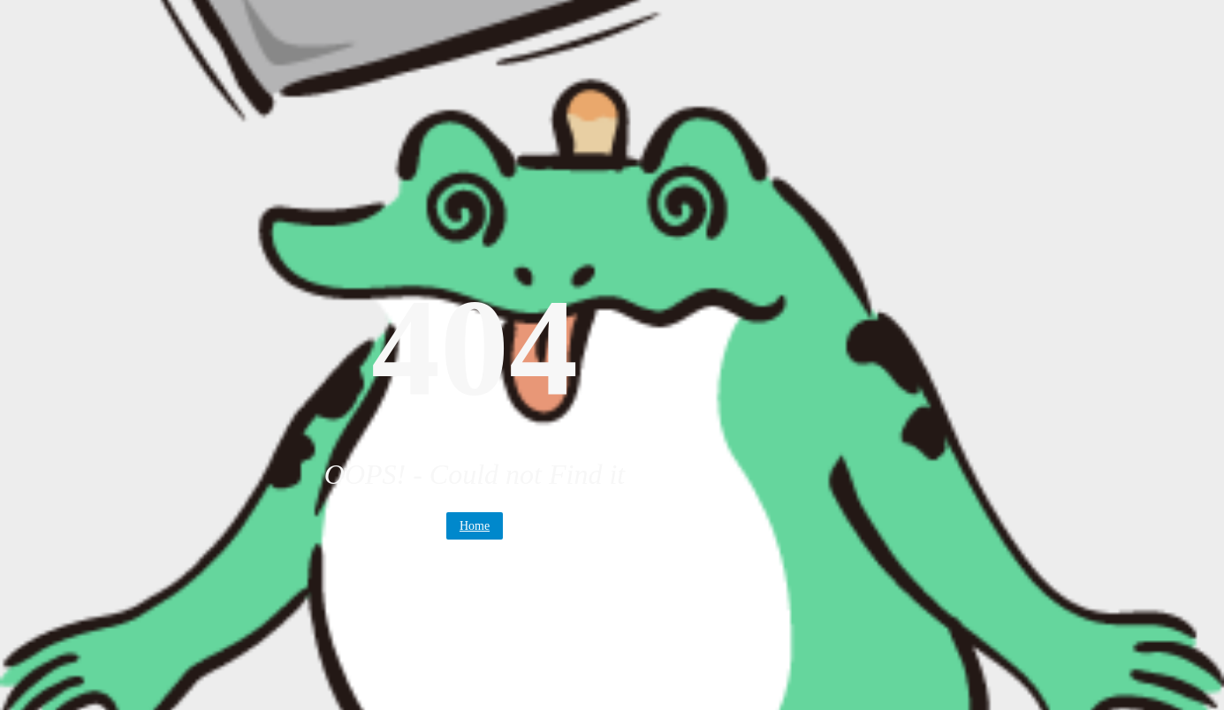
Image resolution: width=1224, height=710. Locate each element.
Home (475, 525)
